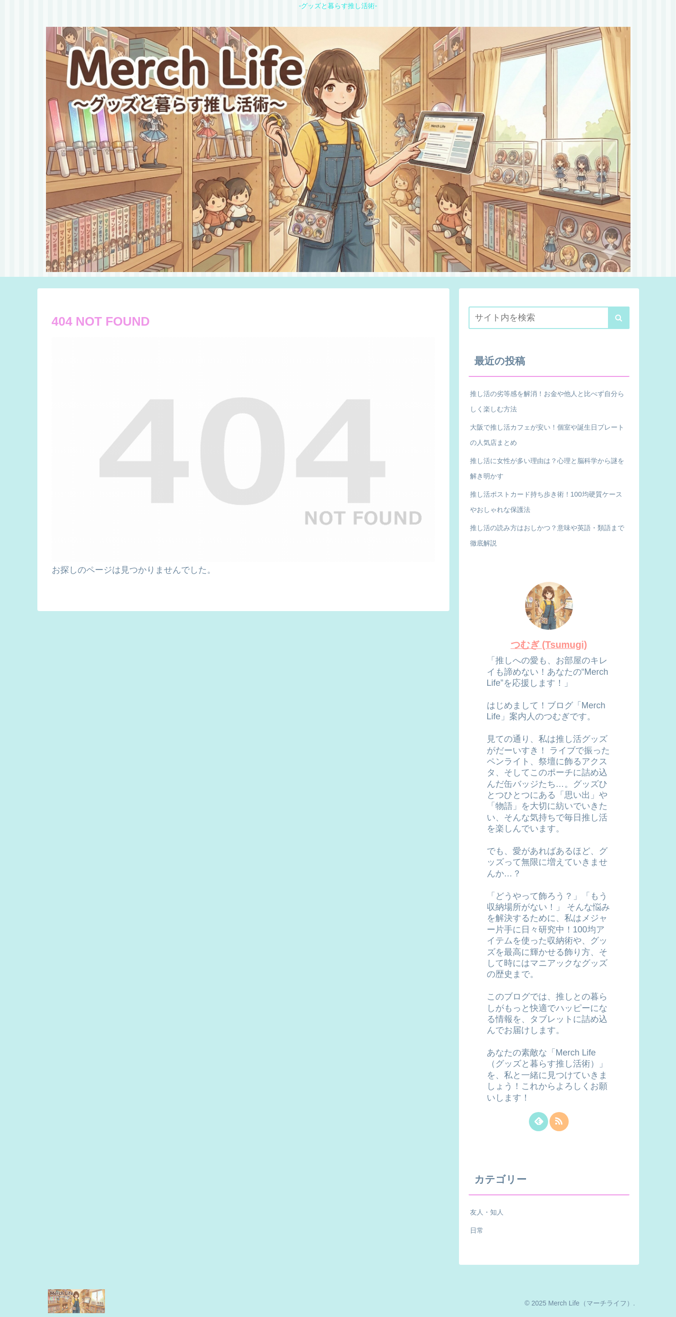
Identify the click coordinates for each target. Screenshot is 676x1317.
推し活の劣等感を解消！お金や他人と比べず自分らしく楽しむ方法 (547, 401)
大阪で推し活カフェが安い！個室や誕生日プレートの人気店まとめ (547, 434)
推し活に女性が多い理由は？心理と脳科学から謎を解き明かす (547, 468)
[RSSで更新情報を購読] (559, 1121)
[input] (549, 318)
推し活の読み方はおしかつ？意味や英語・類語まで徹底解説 (547, 535)
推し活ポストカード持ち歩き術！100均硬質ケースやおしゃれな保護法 (546, 501)
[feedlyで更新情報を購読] (538, 1121)
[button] (619, 318)
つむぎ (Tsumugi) (549, 644)
